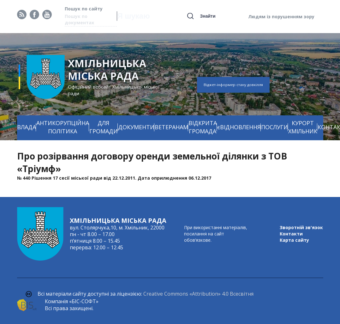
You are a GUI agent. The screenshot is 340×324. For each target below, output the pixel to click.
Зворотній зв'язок (301, 227)
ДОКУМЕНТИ (136, 127)
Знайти (207, 16)
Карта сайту (294, 240)
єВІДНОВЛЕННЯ (239, 127)
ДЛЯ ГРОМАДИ (103, 127)
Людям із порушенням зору (281, 17)
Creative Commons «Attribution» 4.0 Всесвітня (198, 293)
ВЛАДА (26, 127)
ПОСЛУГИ (274, 127)
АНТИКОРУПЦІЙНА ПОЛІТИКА (62, 127)
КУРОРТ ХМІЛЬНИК (302, 127)
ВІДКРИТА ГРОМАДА (202, 127)
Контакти (291, 234)
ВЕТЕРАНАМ (171, 127)
